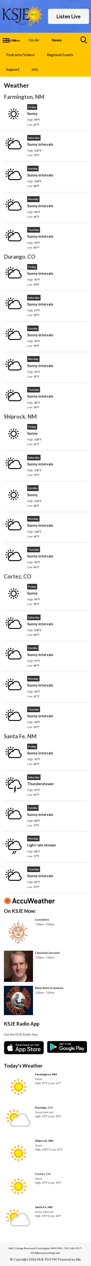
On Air (34, 40)
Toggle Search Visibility (84, 41)
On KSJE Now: (20, 911)
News (57, 40)
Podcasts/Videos (20, 54)
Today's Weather (23, 1065)
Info (35, 69)
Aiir (78, 1259)
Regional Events (60, 54)
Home (11, 40)
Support (12, 69)
